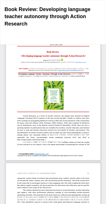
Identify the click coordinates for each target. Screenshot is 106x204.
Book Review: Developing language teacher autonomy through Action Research (47, 17)
